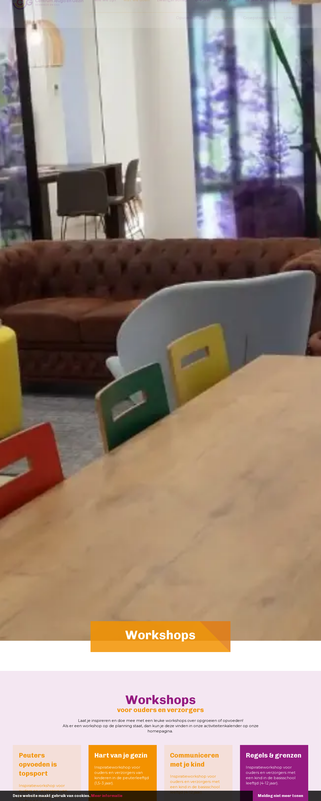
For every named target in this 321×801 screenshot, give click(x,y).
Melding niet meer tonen (269, 795)
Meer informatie (117, 795)
